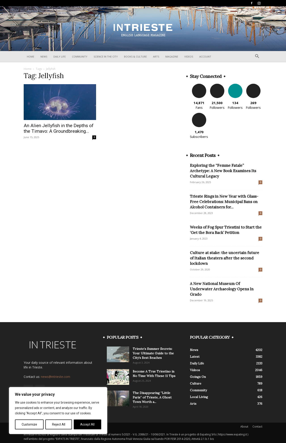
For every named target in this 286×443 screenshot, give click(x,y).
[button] (257, 57)
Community (79, 56)
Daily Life (59, 56)
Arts (156, 56)
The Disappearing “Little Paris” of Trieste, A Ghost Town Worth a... (152, 397)
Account (205, 56)
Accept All (87, 424)
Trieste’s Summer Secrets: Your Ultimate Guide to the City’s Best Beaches (153, 353)
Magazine (171, 56)
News (43, 56)
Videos (188, 56)
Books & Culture (135, 56)
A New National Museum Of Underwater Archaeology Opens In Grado (222, 289)
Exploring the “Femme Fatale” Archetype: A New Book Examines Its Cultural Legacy (223, 171)
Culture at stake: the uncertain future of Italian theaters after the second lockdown (224, 258)
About (244, 426)
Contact (257, 426)
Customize (29, 424)
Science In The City (106, 56)
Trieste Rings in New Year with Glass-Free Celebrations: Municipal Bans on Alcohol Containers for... (224, 202)
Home (30, 56)
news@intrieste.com (55, 377)
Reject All (58, 424)
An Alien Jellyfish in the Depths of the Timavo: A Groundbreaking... (59, 128)
